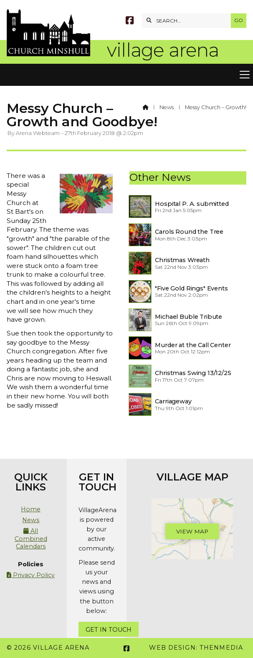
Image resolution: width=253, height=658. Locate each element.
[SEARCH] (188, 20)
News (166, 107)
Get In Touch (109, 629)
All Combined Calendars (31, 538)
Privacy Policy (31, 575)
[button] (126, 75)
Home (30, 509)
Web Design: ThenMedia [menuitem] (196, 647)
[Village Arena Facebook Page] (130, 21)
